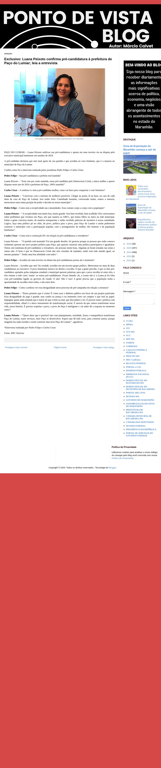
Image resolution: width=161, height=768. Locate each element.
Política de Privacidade (122, 458)
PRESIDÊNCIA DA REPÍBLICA (141, 429)
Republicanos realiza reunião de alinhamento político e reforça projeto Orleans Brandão (147, 224)
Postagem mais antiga (103, 347)
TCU (128, 335)
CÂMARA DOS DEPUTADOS (140, 422)
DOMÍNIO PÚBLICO (136, 370)
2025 (129, 248)
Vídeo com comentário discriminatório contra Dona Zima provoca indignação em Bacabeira (141, 192)
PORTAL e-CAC (133, 367)
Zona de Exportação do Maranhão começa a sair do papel (139, 149)
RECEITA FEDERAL (136, 363)
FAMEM (130, 343)
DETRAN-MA (132, 396)
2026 (129, 244)
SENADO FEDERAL (136, 426)
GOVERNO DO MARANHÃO (140, 400)
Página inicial (60, 347)
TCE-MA (130, 332)
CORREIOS (131, 346)
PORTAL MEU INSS (135, 393)
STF (128, 328)
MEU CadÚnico (133, 360)
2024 (129, 252)
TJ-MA (129, 321)
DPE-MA (130, 339)
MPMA (129, 324)
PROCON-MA (132, 356)
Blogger (112, 467)
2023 (129, 256)
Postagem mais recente (16, 347)
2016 (129, 260)
